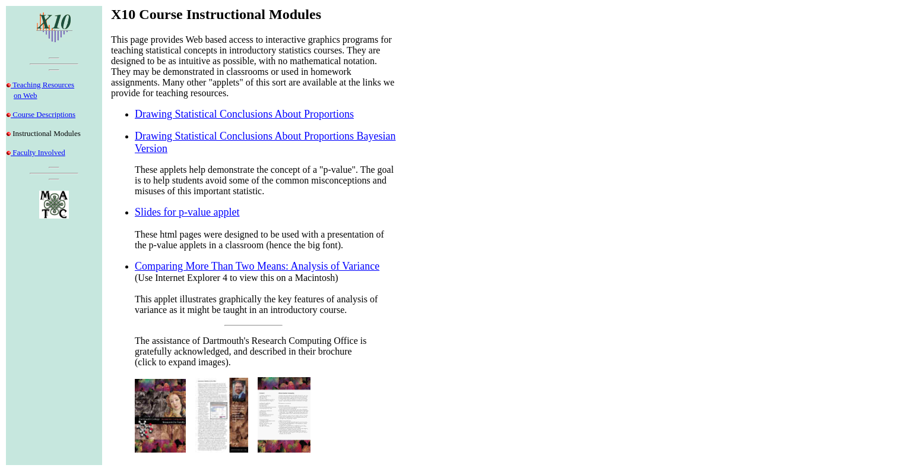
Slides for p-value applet (187, 212)
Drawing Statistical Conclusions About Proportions (244, 114)
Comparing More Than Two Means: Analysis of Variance (257, 266)
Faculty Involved (38, 152)
